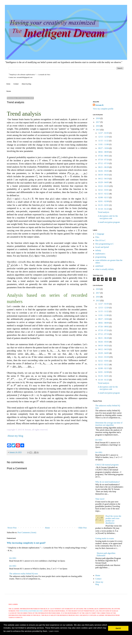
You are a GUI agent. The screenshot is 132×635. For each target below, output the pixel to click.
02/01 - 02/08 (103, 201)
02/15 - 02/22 (103, 194)
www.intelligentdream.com (30, 611)
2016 (98, 126)
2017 (98, 122)
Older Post (82, 528)
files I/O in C (100, 240)
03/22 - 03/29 (103, 186)
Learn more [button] (54, 631)
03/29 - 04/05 (103, 182)
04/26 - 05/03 (103, 171)
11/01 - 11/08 (103, 144)
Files (97, 237)
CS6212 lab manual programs (107, 465)
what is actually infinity (104, 269)
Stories (8, 91)
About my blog (26, 84)
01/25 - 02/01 (103, 205)
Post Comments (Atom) (27, 532)
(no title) (12, 558)
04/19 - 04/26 (103, 175)
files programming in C (104, 244)
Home (8, 84)
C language (99, 234)
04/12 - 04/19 (103, 179)
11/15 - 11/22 (103, 141)
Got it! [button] (118, 628)
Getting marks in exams (104, 538)
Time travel (99, 499)
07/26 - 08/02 (103, 156)
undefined (99, 266)
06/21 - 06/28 (103, 167)
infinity (98, 250)
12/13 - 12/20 (103, 137)
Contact (15, 84)
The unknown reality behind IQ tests (23, 574)
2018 (98, 118)
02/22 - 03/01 (103, 190)
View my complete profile (103, 109)
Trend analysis (103, 212)
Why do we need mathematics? (107, 482)
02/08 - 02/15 (103, 197)
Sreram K (99, 105)
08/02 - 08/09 (103, 152)
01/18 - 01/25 (103, 209)
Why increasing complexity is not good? (26, 543)
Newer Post (11, 528)
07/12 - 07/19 (103, 163)
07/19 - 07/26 (103, 160)
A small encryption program (109, 222)
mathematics (100, 254)
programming (100, 257)
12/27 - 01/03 (103, 133)
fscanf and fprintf (102, 247)
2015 (98, 130)
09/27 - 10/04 (103, 148)
